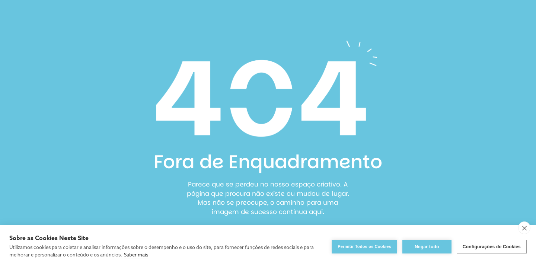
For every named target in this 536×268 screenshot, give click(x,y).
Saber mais (136, 255)
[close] (524, 227)
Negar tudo (427, 246)
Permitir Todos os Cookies (364, 246)
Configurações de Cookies (492, 246)
